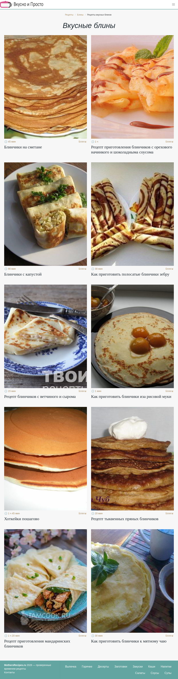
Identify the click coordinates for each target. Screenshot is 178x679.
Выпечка (70, 666)
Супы (167, 673)
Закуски (138, 666)
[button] (173, 4)
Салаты (140, 673)
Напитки (166, 666)
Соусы (155, 673)
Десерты (103, 666)
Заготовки (120, 666)
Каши (151, 666)
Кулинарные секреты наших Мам (21, 4)
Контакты (9, 672)
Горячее (87, 666)
